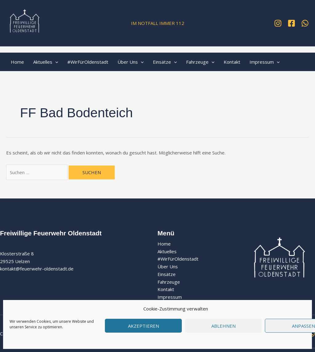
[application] (55, 62)
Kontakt (232, 62)
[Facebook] (291, 23)
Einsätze (165, 62)
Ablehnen (223, 326)
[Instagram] (278, 23)
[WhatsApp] (305, 23)
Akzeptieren (143, 326)
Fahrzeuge (200, 62)
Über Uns (131, 62)
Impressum (264, 62)
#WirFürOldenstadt (87, 62)
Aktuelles (45, 62)
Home (17, 62)
